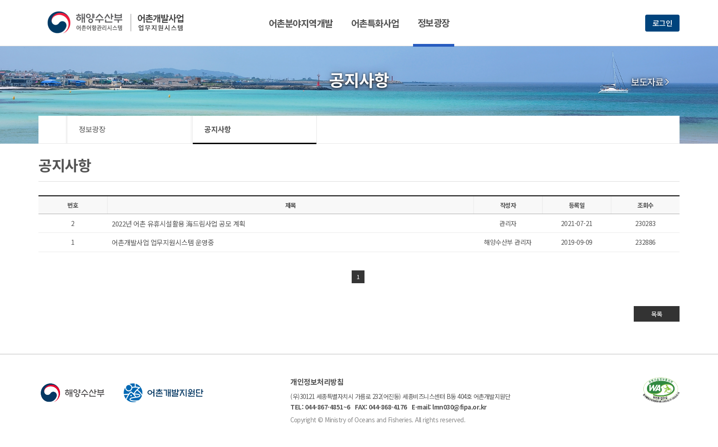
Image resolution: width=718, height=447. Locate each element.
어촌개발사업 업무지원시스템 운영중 (163, 242)
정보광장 (434, 22)
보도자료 (647, 81)
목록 (657, 313)
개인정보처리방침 (316, 381)
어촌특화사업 (375, 23)
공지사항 (217, 129)
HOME (52, 129)
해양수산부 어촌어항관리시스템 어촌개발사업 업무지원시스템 (122, 22)
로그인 (663, 22)
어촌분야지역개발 (301, 23)
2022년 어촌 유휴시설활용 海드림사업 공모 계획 (178, 223)
